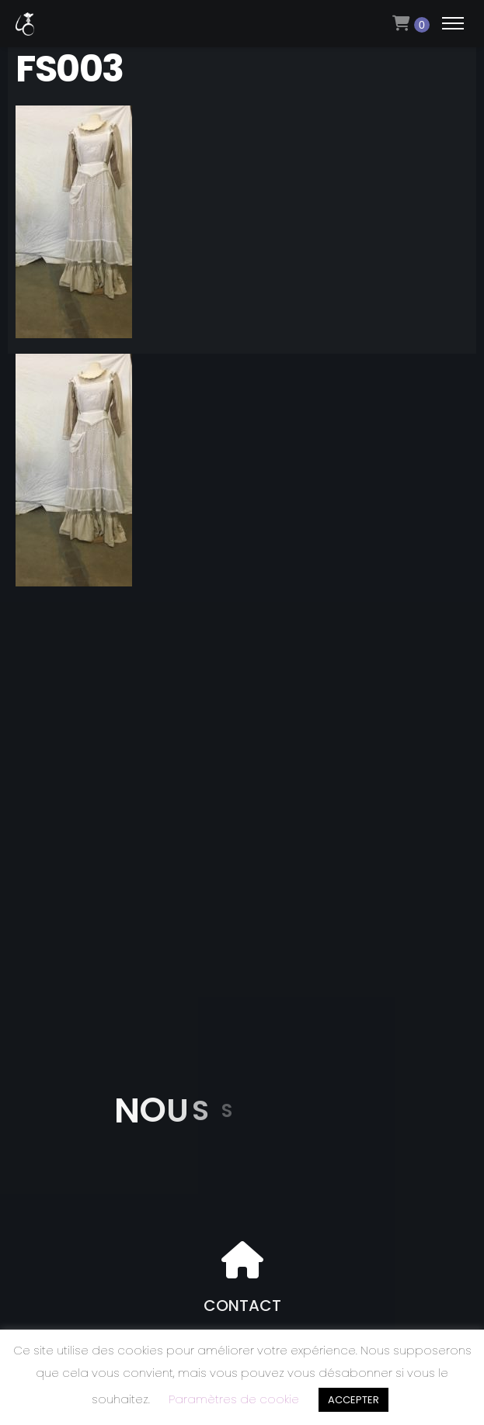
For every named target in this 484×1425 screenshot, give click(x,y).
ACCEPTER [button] (353, 1399)
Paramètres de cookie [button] (234, 1399)
